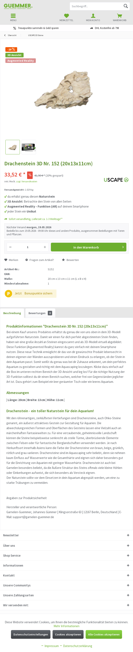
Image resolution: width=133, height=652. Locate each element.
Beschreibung (12, 313)
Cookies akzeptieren (68, 634)
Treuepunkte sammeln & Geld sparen (38, 28)
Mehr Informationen (66, 626)
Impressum (50, 646)
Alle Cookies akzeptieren (104, 634)
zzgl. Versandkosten (26, 181)
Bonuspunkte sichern (38, 293)
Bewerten (70, 260)
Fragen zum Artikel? (39, 260)
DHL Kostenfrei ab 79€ (107, 28)
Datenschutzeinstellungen (30, 634)
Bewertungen (40, 313)
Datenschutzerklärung (75, 646)
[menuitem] (119, 17)
